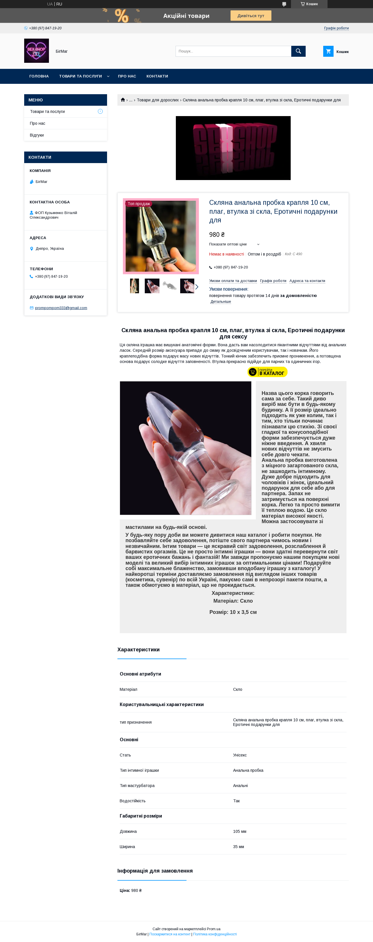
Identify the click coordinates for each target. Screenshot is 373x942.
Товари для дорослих (158, 100)
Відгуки (37, 135)
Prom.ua (213, 929)
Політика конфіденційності (215, 934)
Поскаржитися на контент (170, 934)
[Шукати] (298, 51)
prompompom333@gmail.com (61, 308)
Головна (39, 76)
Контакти (157, 76)
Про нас (127, 76)
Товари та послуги (80, 76)
